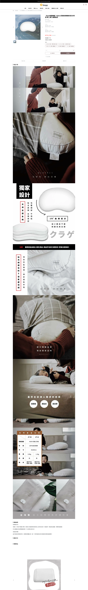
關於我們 (29, 574)
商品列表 (29, 8)
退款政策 (29, 577)
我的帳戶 (29, 576)
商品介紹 (23, 60)
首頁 (25, 8)
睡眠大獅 (62, 8)
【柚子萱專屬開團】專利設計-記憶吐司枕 (21, 560)
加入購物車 (52, 53)
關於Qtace (36, 8)
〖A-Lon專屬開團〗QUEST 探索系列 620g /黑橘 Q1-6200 (67, 560)
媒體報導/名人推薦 (55, 8)
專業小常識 (47, 8)
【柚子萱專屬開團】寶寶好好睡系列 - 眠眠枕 (36, 560)
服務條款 (29, 581)
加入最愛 (48, 56)
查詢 (28, 572)
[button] (42, 27)
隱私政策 (29, 579)
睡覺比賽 (41, 8)
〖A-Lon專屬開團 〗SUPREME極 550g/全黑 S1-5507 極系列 (52, 560)
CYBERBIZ (38, 587)
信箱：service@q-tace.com (18, 576)
